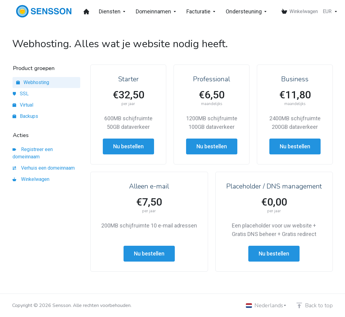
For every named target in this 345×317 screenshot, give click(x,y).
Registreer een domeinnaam (33, 153)
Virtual (23, 105)
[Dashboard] (86, 11)
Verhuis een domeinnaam (44, 168)
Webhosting (32, 82)
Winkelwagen (31, 179)
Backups (25, 116)
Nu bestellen (128, 146)
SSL (21, 94)
